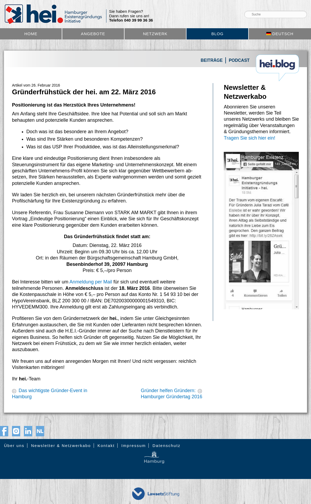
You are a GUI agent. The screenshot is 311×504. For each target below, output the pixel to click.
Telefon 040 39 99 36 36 (131, 20)
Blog (217, 33)
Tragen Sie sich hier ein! (249, 138)
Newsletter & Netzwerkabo (61, 445)
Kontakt (106, 445)
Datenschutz (166, 445)
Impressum (133, 445)
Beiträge (212, 60)
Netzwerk (155, 33)
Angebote (93, 33)
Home (30, 33)
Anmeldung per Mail (90, 281)
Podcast (239, 60)
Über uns (14, 445)
